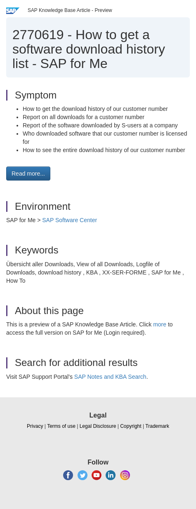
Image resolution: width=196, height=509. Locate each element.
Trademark (157, 426)
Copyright (130, 426)
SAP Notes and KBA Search (110, 376)
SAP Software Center (69, 220)
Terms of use (61, 426)
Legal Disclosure (98, 426)
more (159, 324)
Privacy (35, 426)
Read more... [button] (28, 173)
